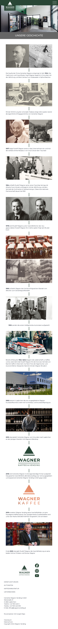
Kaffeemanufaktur (11, 588)
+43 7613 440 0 (14, 604)
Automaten (8, 585)
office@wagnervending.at (17, 608)
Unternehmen (9, 592)
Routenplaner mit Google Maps (14, 614)
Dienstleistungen (11, 582)
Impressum (8, 620)
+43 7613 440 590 (15, 606)
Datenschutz (8, 622)
